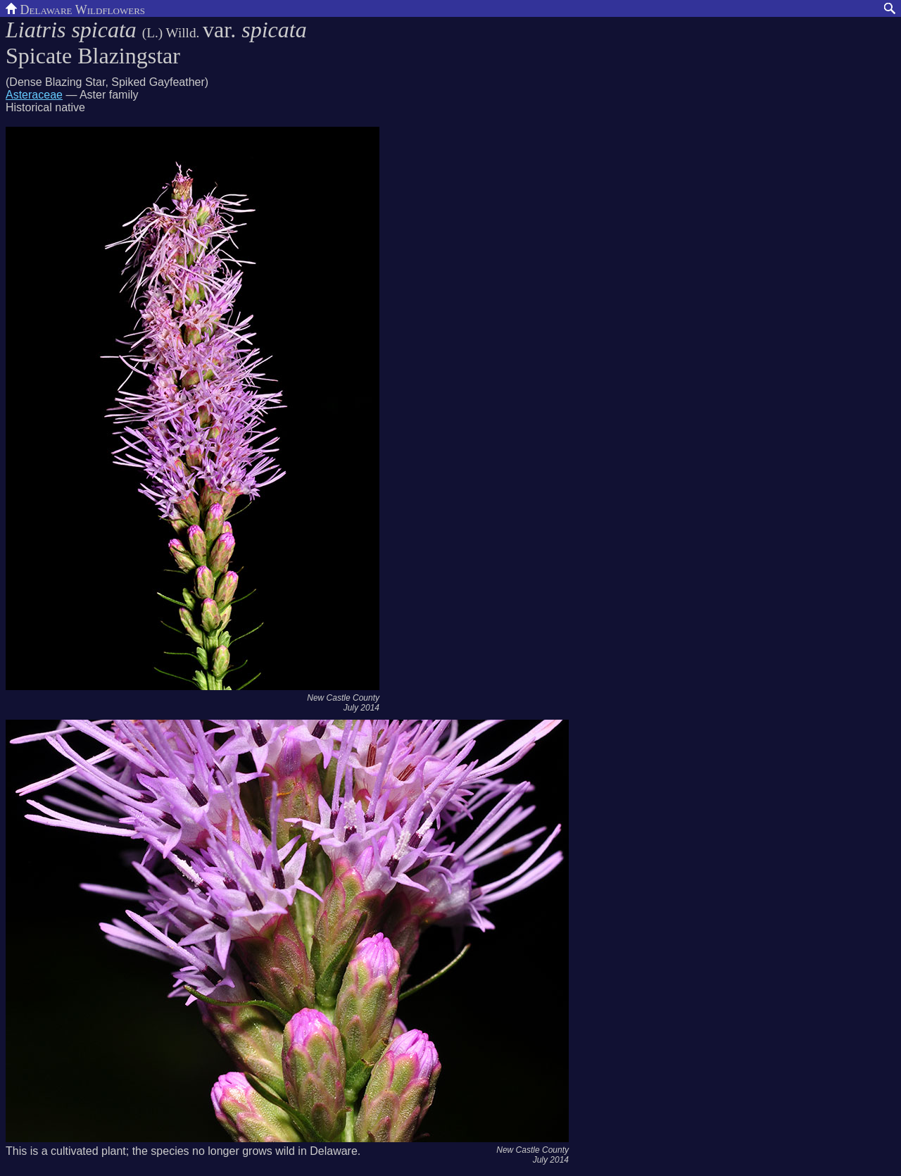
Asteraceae (34, 95)
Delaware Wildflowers (75, 8)
